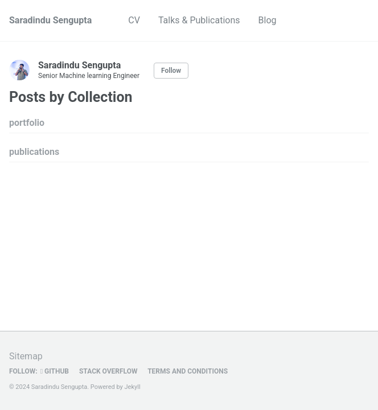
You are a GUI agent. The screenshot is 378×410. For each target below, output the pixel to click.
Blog (267, 20)
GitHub (54, 371)
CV (134, 20)
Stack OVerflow (107, 371)
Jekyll (133, 387)
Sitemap (26, 356)
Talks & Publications (199, 20)
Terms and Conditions (187, 371)
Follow (171, 71)
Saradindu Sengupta (50, 20)
